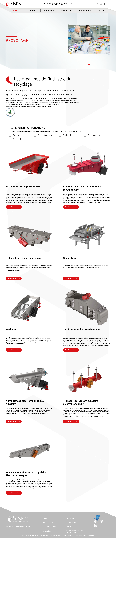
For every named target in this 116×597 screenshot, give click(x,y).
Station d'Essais (49, 10)
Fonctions (32, 10)
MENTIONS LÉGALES (77, 535)
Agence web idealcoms (88, 535)
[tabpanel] (89, 39)
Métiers (14, 10)
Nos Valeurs (102, 10)
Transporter (18, 139)
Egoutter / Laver (94, 135)
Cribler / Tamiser (70, 135)
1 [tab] (88, 64)
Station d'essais (48, 531)
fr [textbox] (105, 4)
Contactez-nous (71, 522)
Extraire (16, 135)
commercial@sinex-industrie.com (74, 530)
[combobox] (106, 4)
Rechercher (101, 4)
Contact (95, 4)
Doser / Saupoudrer (46, 135)
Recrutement (70, 518)
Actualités (69, 527)
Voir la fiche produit (13, 207)
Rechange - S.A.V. (66, 10)
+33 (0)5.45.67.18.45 (71, 532)
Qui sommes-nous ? (84, 10)
